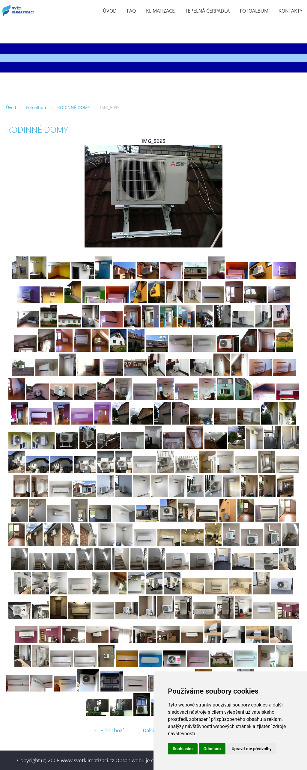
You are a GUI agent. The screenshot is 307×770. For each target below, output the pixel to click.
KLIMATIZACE (160, 10)
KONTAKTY (291, 10)
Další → (151, 730)
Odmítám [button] (212, 748)
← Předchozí (109, 730)
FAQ (131, 10)
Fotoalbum (254, 10)
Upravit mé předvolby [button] (251, 748)
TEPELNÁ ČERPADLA (207, 10)
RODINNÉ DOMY (73, 107)
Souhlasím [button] (183, 748)
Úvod (110, 10)
